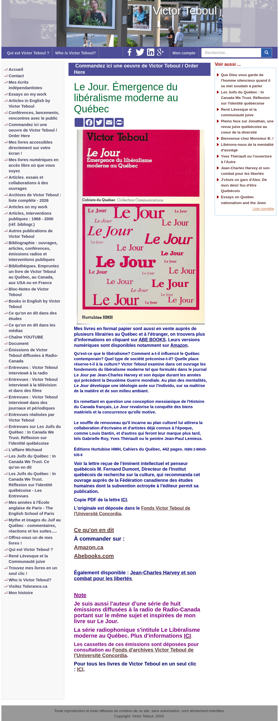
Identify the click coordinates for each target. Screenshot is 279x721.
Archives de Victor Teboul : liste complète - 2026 (35, 198)
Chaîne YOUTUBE (26, 337)
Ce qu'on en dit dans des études (33, 316)
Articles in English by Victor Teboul (29, 103)
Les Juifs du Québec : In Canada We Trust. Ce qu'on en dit (32, 462)
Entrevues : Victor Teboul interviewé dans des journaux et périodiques (33, 402)
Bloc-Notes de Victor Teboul (29, 292)
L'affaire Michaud (25, 449)
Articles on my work (28, 207)
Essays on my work (27, 94)
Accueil (16, 69)
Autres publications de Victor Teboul (31, 234)
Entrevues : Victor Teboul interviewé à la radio (33, 370)
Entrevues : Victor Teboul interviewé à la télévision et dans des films (33, 385)
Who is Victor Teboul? (75, 53)
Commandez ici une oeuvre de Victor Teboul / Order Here (33, 130)
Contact (16, 76)
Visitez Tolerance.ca (28, 586)
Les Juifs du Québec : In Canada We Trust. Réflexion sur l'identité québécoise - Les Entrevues (32, 484)
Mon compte (184, 53)
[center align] (266, 52)
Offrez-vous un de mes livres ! (31, 540)
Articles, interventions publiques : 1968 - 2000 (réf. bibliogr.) (31, 219)
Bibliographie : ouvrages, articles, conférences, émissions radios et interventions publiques (33, 251)
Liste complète (263, 209)
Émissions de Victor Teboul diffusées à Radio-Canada (33, 355)
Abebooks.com (94, 556)
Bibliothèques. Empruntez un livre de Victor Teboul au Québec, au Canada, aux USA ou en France (34, 274)
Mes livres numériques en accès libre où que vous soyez (33, 165)
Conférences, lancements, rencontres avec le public (34, 115)
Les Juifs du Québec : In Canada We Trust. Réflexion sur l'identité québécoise (245, 97)
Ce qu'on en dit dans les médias (32, 328)
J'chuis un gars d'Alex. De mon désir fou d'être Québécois (244, 185)
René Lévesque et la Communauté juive (28, 559)
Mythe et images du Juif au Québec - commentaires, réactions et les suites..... (35, 525)
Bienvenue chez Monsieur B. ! (247, 138)
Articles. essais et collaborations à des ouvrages (28, 183)
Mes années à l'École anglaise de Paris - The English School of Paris (31, 508)
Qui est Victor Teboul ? (28, 53)
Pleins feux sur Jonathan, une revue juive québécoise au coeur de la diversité (247, 126)
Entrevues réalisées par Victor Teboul (32, 417)
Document (19, 343)
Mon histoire (21, 593)
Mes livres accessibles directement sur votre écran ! (30, 148)
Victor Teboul (185, 10)
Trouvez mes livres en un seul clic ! (33, 571)
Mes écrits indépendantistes (25, 85)
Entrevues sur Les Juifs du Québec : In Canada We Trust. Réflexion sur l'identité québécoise (35, 435)
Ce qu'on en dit (94, 530)
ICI (80, 669)
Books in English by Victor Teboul (34, 304)
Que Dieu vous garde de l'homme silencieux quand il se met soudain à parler (245, 80)
